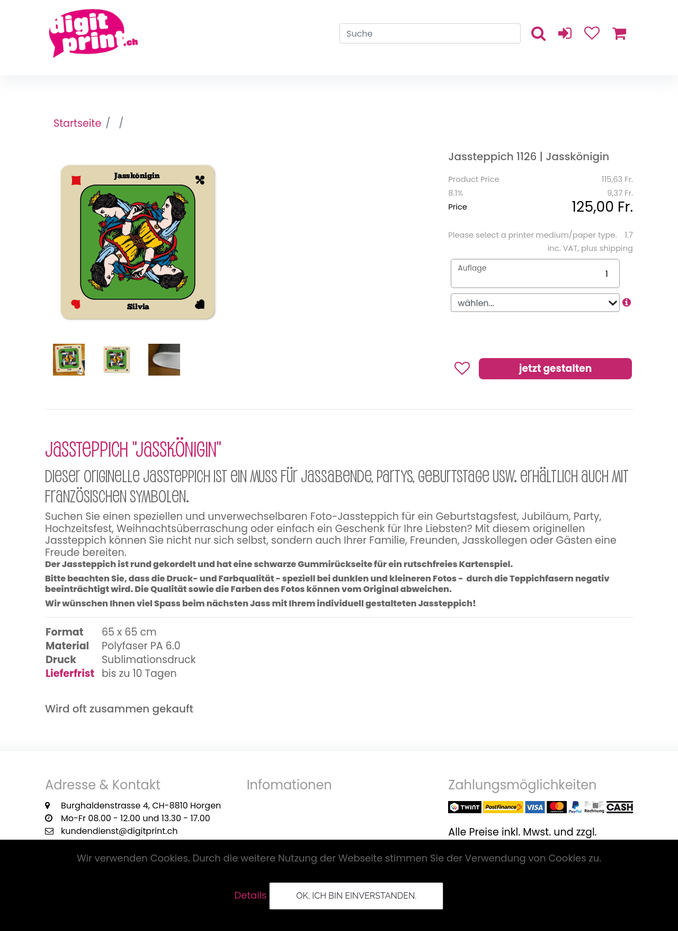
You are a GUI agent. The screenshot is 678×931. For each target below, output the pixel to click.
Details (251, 895)
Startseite (77, 124)
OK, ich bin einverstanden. (356, 896)
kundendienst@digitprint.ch (119, 831)
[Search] (430, 35)
